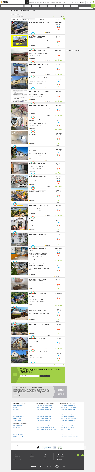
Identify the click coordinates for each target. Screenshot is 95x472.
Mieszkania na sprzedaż (17, 405)
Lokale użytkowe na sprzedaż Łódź (67, 427)
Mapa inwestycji (40, 2)
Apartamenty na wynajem (18, 432)
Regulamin (32, 456)
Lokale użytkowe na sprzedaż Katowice (68, 414)
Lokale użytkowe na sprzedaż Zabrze (67, 429)
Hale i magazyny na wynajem (18, 434)
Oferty (27, 2)
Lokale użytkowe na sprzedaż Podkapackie (45, 420)
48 (18, 364)
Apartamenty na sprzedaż (18, 414)
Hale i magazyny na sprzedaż (18, 416)
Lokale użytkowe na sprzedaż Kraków (68, 405)
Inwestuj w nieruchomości (49, 2)
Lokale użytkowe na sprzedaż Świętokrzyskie (45, 427)
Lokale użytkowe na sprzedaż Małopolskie (45, 414)
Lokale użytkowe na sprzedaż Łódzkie (44, 412)
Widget (45, 459)
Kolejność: (28, 19)
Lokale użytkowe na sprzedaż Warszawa (68, 407)
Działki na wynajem (17, 429)
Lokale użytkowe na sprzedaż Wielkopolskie (45, 431)
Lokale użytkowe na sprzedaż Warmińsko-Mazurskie (46, 429)
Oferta (14, 454)
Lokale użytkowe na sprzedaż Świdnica (68, 434)
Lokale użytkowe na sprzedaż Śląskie (44, 425)
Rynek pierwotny (32, 2)
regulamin (22, 378)
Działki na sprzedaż (17, 411)
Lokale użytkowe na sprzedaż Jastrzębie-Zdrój (69, 436)
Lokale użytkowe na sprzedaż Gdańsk (68, 412)
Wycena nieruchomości (60, 2)
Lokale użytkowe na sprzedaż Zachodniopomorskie (46, 433)
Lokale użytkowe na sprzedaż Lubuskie (44, 409)
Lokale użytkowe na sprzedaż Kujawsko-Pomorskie (46, 411)
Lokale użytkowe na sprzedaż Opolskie (44, 418)
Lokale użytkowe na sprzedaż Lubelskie (44, 407)
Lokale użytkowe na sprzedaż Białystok (68, 433)
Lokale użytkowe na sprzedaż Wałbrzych (68, 425)
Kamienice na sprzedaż (17, 412)
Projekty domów (69, 2)
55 (61, 16)
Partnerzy (45, 454)
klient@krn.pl (62, 394)
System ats (59, 459)
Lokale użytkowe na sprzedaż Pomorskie (44, 423)
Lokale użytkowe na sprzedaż (18, 418)
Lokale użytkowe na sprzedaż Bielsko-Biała (69, 418)
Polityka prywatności (17, 459)
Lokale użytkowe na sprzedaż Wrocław (68, 409)
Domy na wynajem (16, 427)
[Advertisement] (75, 31)
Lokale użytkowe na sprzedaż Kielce (67, 411)
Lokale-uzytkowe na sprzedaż (16, 14)
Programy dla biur (16, 456)
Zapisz (45, 375)
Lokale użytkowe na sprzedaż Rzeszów (68, 431)
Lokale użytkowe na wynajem (18, 436)
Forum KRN (15, 458)
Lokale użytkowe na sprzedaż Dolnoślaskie (45, 405)
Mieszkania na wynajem (17, 425)
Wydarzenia (32, 458)
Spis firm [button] (82, 2)
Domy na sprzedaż (16, 407)
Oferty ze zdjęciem (41, 19)
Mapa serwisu (46, 456)
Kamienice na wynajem (17, 430)
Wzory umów (46, 458)
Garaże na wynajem (17, 438)
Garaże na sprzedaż (17, 420)
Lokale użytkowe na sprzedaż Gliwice (67, 422)
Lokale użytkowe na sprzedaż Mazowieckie (45, 416)
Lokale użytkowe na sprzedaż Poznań (68, 420)
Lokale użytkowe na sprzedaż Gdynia (67, 416)
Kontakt (31, 454)
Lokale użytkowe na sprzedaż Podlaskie (44, 422)
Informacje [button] (76, 2)
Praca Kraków (60, 454)
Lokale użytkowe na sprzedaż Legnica (68, 423)
